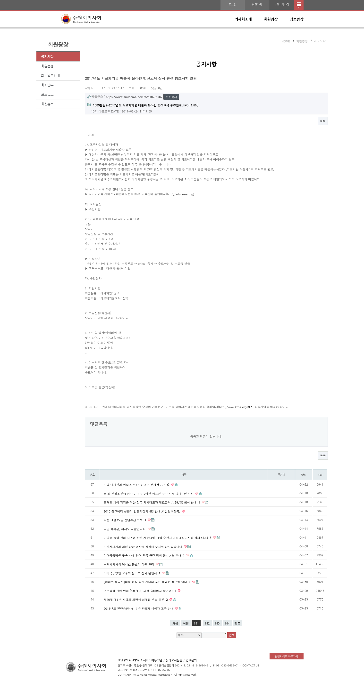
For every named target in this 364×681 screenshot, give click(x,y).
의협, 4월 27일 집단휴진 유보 (125, 520)
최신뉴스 (47, 104)
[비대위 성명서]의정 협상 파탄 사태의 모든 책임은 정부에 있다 (148, 582)
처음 (175, 623)
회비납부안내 (50, 75)
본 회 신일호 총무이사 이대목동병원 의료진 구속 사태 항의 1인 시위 (149, 493)
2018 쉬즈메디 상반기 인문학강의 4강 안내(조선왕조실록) (142, 511)
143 (217, 623)
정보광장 (296, 19)
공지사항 (47, 56)
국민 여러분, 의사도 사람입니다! (126, 529)
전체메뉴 (299, 5)
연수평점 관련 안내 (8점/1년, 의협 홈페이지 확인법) (140, 591)
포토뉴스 (47, 94)
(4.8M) (142, 105)
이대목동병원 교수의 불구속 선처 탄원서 (132, 573)
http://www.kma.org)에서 (236, 407)
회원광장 (271, 19)
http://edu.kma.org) (180, 194)
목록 (323, 121)
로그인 (232, 4)
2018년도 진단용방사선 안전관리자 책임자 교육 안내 (139, 608)
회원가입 (257, 4)
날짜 (303, 475)
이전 (186, 623)
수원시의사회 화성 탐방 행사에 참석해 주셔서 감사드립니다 (143, 546)
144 (227, 623)
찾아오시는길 (174, 660)
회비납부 (47, 85)
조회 (319, 475)
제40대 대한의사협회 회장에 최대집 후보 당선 (136, 599)
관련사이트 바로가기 (286, 656)
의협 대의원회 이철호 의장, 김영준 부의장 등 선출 (137, 484)
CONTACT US (251, 665)
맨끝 (237, 623)
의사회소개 (243, 19)
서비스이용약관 (152, 660)
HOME (286, 41)
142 (207, 623)
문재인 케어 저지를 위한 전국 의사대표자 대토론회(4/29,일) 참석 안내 (152, 502)
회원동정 (47, 66)
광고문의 (191, 660)
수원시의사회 (281, 4)
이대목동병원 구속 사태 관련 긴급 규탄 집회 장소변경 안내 (145, 555)
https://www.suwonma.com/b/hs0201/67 (134, 97)
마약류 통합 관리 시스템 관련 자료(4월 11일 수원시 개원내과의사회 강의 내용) (158, 538)
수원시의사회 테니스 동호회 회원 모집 (129, 564)
